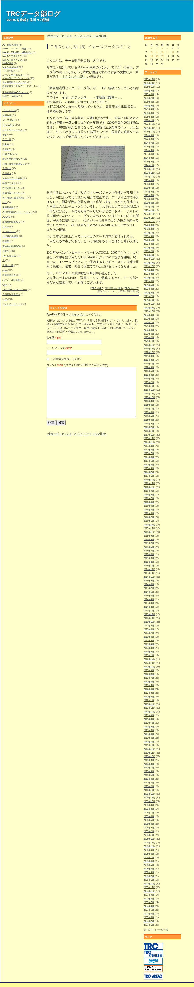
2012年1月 (149, 700)
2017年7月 (149, 453)
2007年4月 (149, 913)
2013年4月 (149, 644)
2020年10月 (149, 311)
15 (151, 56)
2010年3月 (149, 782)
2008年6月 (149, 861)
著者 (4, 134)
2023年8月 (149, 184)
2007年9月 (149, 895)
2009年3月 (149, 827)
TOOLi (5, 226)
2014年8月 (149, 584)
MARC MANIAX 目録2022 (16, 52)
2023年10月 (149, 176)
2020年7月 (149, 322)
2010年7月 (149, 767)
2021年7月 (149, 277)
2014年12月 (149, 569)
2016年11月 (149, 483)
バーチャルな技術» (95, 35)
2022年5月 (149, 240)
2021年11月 (149, 262)
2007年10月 (149, 891)
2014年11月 (149, 573)
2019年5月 (149, 371)
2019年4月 (149, 375)
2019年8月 (149, 360)
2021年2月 (149, 296)
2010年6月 (149, 771)
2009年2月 (149, 831)
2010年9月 (149, 760)
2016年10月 (149, 487)
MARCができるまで (12, 56)
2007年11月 (149, 887)
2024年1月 (149, 165)
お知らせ (6, 115)
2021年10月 (149, 266)
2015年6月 (149, 547)
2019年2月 (149, 382)
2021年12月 (149, 259)
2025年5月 (149, 105)
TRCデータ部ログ (33, 13)
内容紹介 (6, 173)
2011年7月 (149, 723)
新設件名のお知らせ (12, 159)
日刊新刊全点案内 (11, 294)
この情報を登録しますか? (64, 358)
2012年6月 (149, 681)
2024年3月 (149, 158)
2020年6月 (149, 326)
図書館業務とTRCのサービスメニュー (21, 86)
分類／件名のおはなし (13, 163)
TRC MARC (8, 125)
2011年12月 (149, 704)
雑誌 (4, 202)
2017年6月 (149, 457)
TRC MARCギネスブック (14, 289)
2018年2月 (149, 427)
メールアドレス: (59, 348)
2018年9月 (149, 401)
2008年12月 (149, 839)
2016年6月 (149, 502)
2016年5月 (149, 506)
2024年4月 (149, 154)
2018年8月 (149, 405)
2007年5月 (149, 910)
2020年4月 (149, 330)
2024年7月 (149, 143)
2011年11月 (149, 708)
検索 (4, 270)
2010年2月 (149, 786)
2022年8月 (149, 229)
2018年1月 (149, 431)
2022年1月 (149, 255)
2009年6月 (149, 816)
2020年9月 (149, 315)
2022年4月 (149, 244)
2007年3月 (149, 917)
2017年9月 (149, 446)
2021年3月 (149, 292)
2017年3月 (149, 468)
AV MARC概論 (10, 45)
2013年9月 (149, 625)
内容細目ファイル (11, 188)
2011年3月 (149, 738)
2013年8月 (149, 629)
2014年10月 (149, 577)
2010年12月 (149, 749)
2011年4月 (149, 734)
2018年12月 (149, 390)
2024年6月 (149, 146)
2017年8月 (149, 449)
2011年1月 (149, 745)
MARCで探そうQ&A (12, 60)
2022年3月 (149, 247)
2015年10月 (149, 532)
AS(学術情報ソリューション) (16, 212)
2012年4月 (149, 689)
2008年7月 (149, 857)
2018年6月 (149, 412)
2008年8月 (149, 854)
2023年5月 (149, 195)
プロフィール (9, 110)
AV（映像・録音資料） (13, 197)
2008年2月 (149, 876)
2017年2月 (149, 472)
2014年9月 (149, 580)
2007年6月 (149, 906)
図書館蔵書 (7, 207)
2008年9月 (149, 850)
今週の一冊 (7, 265)
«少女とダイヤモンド (59, 35)
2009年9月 (149, 805)
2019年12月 (149, 345)
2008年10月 (149, 846)
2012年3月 (149, 693)
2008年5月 (149, 865)
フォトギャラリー (11, 304)
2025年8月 (149, 94)
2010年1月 (149, 790)
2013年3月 (149, 648)
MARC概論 (7, 63)
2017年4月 (149, 464)
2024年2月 (149, 161)
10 (162, 52)
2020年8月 (149, 319)
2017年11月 (149, 438)
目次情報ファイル (11, 192)
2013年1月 (149, 655)
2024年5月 (149, 150)
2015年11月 (149, 528)
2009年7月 (149, 812)
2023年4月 (149, 199)
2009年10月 (149, 801)
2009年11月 (149, 797)
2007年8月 (149, 898)
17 (162, 56)
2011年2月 (149, 741)
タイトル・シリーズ (12, 130)
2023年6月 (149, 191)
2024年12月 (149, 124)
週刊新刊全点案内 (11, 222)
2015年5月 (149, 551)
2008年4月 (149, 869)
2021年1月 (149, 300)
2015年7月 (149, 543)
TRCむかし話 (9, 255)
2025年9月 (149, 90)
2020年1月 (149, 341)
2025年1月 (149, 120)
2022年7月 (149, 233)
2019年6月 (149, 367)
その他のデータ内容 (12, 178)
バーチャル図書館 (11, 280)
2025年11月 (149, 83)
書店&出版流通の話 (12, 246)
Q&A (4, 284)
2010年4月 (149, 779)
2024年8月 (149, 139)
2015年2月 (149, 562)
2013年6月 (149, 637)
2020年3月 (149, 334)
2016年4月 (149, 509)
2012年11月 (149, 663)
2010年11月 (149, 753)
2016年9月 (149, 491)
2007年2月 (149, 921)
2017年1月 (149, 476)
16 (157, 56)
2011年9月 (149, 715)
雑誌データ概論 (10, 96)
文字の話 (6, 139)
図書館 (5, 241)
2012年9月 (149, 670)
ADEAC (6, 217)
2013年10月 (149, 622)
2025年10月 (149, 87)
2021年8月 (149, 274)
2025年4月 (149, 109)
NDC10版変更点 (10, 67)
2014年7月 (149, 588)
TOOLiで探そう (10, 71)
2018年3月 (149, 423)
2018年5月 (149, 416)
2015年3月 (149, 558)
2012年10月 (149, 666)
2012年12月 (149, 659)
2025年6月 (149, 102)
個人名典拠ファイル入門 (14, 82)
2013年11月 (149, 618)
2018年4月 (149, 420)
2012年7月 (149, 678)
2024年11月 (149, 128)
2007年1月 (149, 925)
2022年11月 (149, 218)
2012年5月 (149, 685)
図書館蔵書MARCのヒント (15, 92)
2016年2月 (149, 517)
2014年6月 (149, 592)
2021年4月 (149, 289)
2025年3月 (149, 113)
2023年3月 (149, 203)
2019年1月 (149, 386)
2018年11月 (149, 393)
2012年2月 (149, 696)
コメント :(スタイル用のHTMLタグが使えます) (77, 365)
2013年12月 (149, 614)
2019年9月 (149, 356)
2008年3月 (149, 872)
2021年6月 (149, 281)
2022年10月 (149, 221)
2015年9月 (149, 536)
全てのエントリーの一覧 (156, 929)
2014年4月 (149, 599)
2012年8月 (149, 674)
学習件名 (6, 168)
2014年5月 (149, 595)
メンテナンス (9, 231)
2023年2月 (149, 206)
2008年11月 (149, 842)
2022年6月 (149, 236)
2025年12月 (149, 79)
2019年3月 (149, 378)
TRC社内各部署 (10, 236)
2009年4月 (149, 824)
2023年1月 (149, 210)
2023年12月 (149, 169)
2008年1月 (149, 880)
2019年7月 (149, 363)
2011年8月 (149, 719)
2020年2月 (149, 337)
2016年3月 (149, 513)
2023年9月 (149, 180)
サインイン (78, 314)
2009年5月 (149, 820)
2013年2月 (149, 652)
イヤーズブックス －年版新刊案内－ (90, 97)
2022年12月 (149, 214)
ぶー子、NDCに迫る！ (13, 75)
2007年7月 (149, 902)
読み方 (5, 144)
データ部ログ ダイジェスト (16, 78)
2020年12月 (149, 304)
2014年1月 (149, 610)
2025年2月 (149, 117)
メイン (78, 35)
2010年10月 (149, 756)
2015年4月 (149, 554)
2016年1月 (149, 521)
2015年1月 (149, 565)
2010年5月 (149, 775)
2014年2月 (149, 607)
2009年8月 (149, 809)
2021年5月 (149, 285)
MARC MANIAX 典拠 (14, 48)
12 (173, 52)
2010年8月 (149, 764)
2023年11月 (149, 173)
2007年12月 (149, 883)
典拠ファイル (9, 183)
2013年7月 (149, 633)
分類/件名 (7, 154)
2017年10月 (149, 442)
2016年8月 (149, 494)
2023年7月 (149, 188)
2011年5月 (149, 730)
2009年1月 (149, 835)
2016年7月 (149, 498)
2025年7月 (149, 98)
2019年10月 (149, 352)
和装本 (5, 251)
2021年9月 (149, 270)
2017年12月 (149, 435)
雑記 (4, 299)
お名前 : (55, 337)
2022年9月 (149, 225)
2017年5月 (149, 461)
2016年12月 (149, 479)
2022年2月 (149, 251)
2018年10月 (149, 397)
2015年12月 (149, 524)
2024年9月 (149, 135)
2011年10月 (149, 711)
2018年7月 (149, 408)
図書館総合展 (9, 275)
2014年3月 (149, 603)
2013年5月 (149, 640)
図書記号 (6, 149)
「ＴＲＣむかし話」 (73, 76)
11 (167, 52)
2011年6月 (149, 726)
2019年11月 (149, 348)
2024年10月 (149, 131)
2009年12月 (149, 794)
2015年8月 (149, 539)
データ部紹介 (9, 120)
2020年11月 (149, 307)
